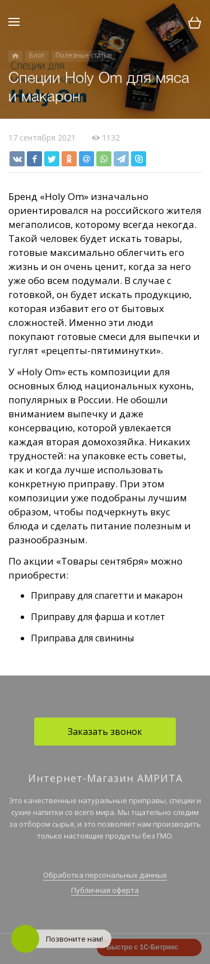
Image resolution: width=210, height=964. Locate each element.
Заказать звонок (105, 731)
